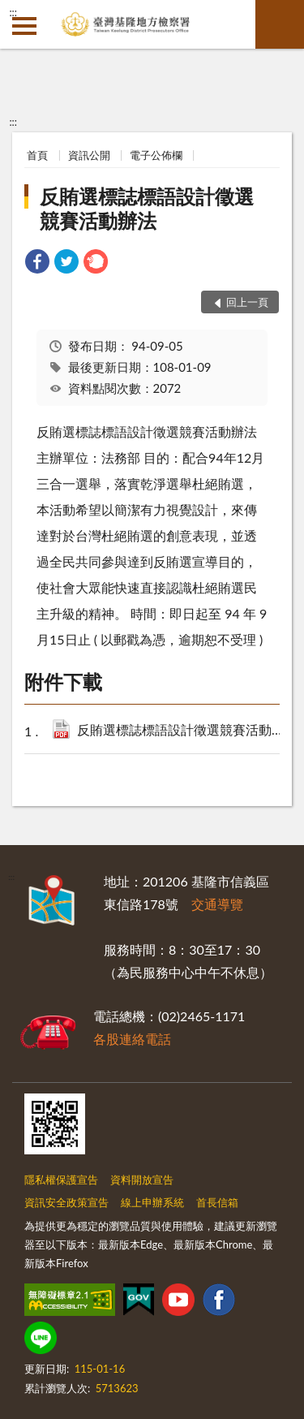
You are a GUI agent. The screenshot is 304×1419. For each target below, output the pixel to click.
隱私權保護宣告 (61, 1179)
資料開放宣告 (141, 1179)
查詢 (279, 24)
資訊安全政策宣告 (66, 1202)
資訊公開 (89, 155)
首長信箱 (217, 1202)
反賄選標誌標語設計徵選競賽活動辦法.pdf (185, 731)
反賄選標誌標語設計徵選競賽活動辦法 (147, 208)
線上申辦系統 (152, 1202)
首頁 (37, 155)
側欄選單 (24, 26)
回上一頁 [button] (247, 301)
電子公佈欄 (156, 155)
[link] (37, 263)
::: (13, 12)
